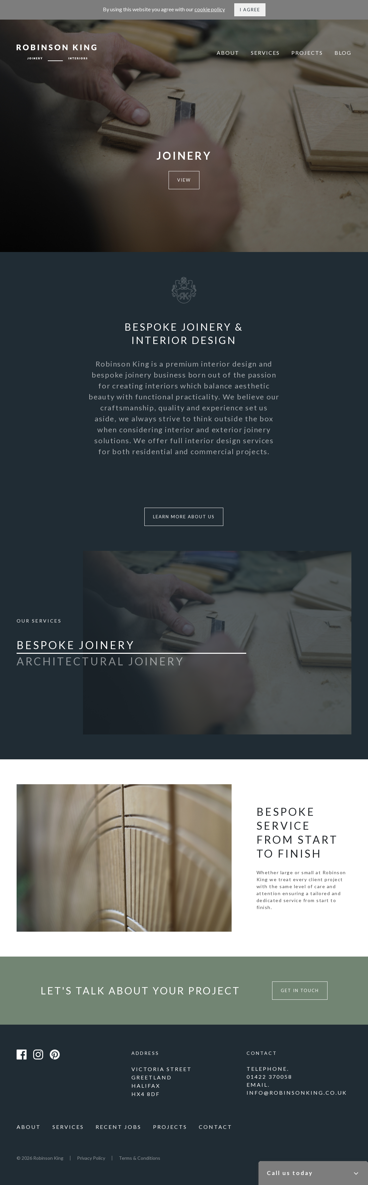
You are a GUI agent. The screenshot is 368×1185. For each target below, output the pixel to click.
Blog (342, 52)
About (228, 52)
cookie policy (209, 9)
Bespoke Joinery (76, 645)
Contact (215, 1127)
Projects (307, 52)
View (184, 180)
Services (265, 52)
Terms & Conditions (139, 1158)
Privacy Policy (91, 1158)
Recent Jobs (118, 1127)
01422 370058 (269, 1076)
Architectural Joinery (100, 661)
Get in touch (300, 990)
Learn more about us (184, 516)
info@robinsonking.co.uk (297, 1092)
